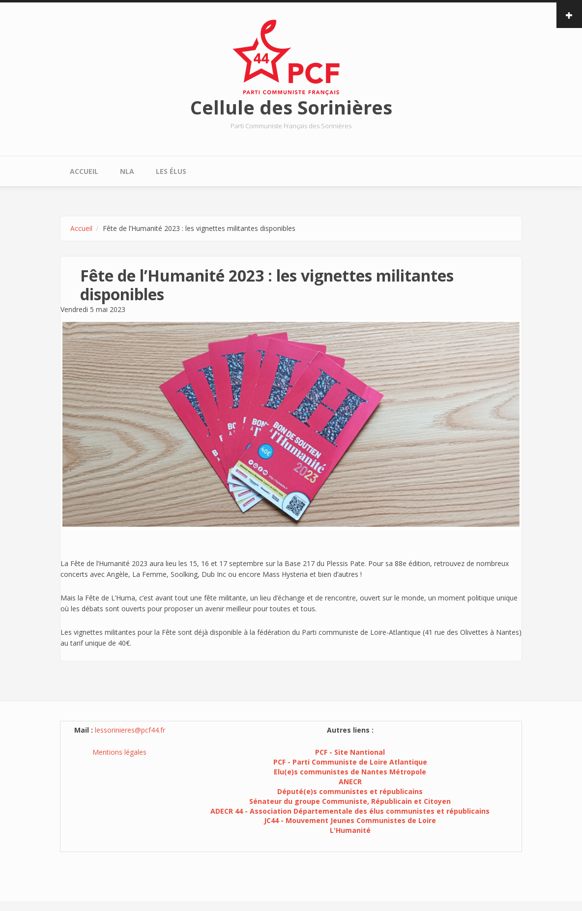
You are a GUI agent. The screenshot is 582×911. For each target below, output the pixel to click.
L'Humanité (350, 830)
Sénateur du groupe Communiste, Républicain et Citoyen (350, 801)
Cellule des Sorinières (291, 107)
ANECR (350, 781)
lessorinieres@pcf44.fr (130, 730)
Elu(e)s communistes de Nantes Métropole (350, 771)
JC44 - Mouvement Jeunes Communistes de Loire (350, 820)
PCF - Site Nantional (350, 752)
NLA (127, 171)
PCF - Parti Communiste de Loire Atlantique (350, 762)
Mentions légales (119, 752)
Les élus (171, 171)
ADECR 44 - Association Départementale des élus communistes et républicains (350, 811)
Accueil (84, 171)
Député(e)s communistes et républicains (350, 791)
